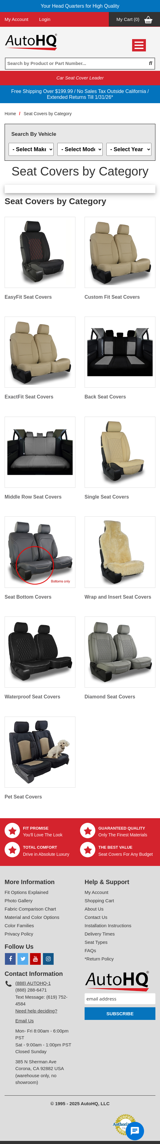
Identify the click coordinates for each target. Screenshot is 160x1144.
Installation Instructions (108, 925)
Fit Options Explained (26, 892)
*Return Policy (99, 958)
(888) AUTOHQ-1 (33, 983)
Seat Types (96, 942)
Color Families (19, 925)
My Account (17, 19)
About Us (94, 909)
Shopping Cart (99, 900)
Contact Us (96, 917)
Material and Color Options (32, 917)
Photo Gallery (18, 900)
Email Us (24, 1020)
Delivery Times (100, 933)
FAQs (90, 950)
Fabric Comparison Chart (30, 909)
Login (45, 19)
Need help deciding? (36, 1010)
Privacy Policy (19, 933)
